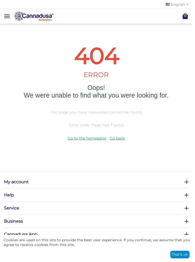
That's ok (180, 254)
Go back (117, 138)
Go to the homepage (87, 138)
